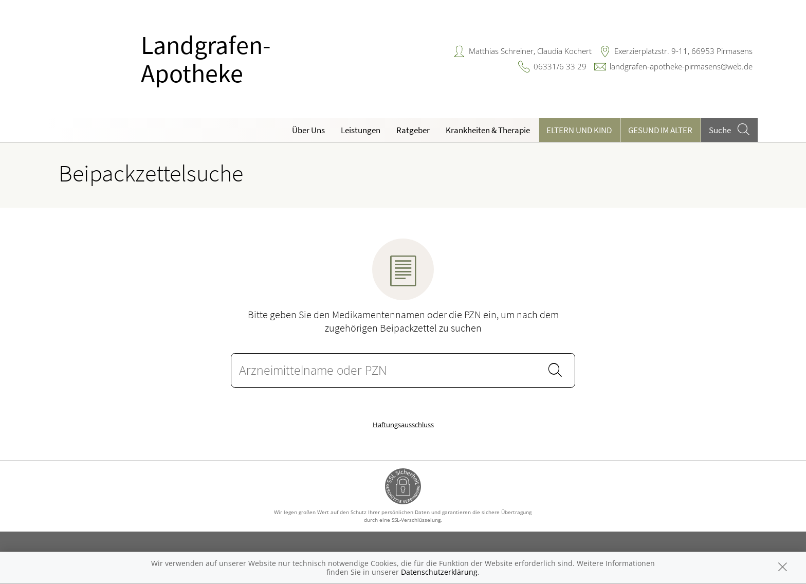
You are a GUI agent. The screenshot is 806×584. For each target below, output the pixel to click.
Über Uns (308, 130)
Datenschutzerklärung (439, 572)
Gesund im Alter (660, 130)
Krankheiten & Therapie (488, 130)
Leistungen (360, 130)
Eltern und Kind (579, 130)
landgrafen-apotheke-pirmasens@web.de (681, 66)
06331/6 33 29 (560, 66)
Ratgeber (413, 130)
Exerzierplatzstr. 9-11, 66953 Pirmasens (683, 51)
